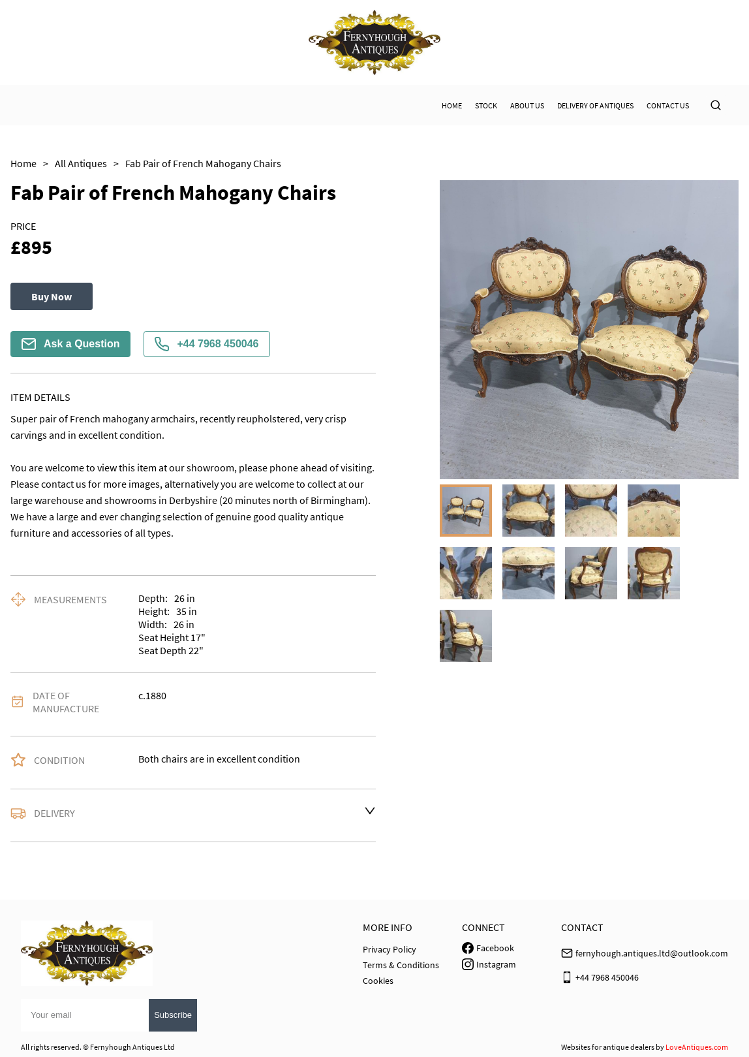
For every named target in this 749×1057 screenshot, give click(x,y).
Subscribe (173, 1015)
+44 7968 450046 (206, 344)
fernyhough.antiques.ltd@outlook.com (651, 953)
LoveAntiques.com (696, 1047)
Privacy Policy (389, 949)
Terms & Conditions (401, 965)
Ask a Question (70, 344)
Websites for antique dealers (607, 1047)
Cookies (378, 980)
